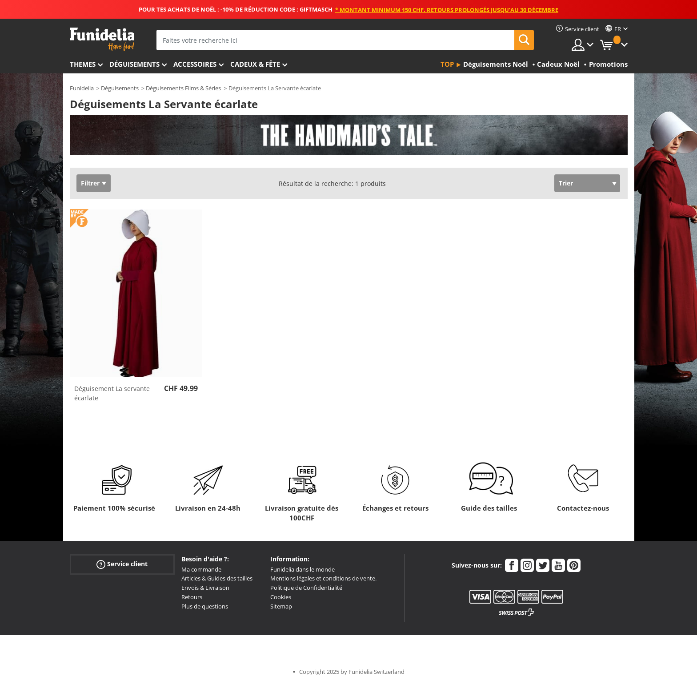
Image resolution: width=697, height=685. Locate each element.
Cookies (280, 597)
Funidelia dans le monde (302, 569)
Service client (122, 563)
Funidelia (82, 88)
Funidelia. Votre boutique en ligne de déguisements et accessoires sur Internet (102, 39)
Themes (83, 64)
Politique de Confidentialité (306, 588)
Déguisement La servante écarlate (112, 393)
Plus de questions (204, 606)
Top (447, 64)
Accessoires (194, 64)
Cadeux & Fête (255, 64)
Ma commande (201, 569)
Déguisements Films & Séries (183, 88)
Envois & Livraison (205, 588)
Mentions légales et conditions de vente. (323, 578)
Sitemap (281, 606)
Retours (191, 597)
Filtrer (90, 183)
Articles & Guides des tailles (216, 578)
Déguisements (134, 64)
